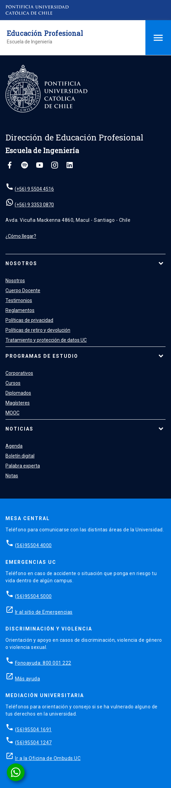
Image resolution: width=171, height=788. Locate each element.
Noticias (19, 429)
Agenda (14, 446)
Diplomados (18, 393)
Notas (11, 475)
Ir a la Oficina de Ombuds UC (48, 758)
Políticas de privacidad (29, 320)
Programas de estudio (41, 356)
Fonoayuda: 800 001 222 (43, 663)
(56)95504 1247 (33, 742)
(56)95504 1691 (33, 729)
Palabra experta (22, 465)
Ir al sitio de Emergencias (44, 612)
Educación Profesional (45, 33)
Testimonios (18, 300)
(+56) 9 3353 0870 (34, 204)
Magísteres (17, 403)
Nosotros (21, 263)
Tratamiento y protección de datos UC (46, 340)
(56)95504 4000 (33, 545)
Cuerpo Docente (22, 290)
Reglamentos (19, 310)
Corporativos (19, 373)
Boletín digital (19, 456)
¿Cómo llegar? (20, 236)
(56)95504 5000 (33, 596)
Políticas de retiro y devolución (37, 330)
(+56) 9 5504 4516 (34, 189)
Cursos (12, 383)
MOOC (12, 413)
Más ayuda (27, 678)
